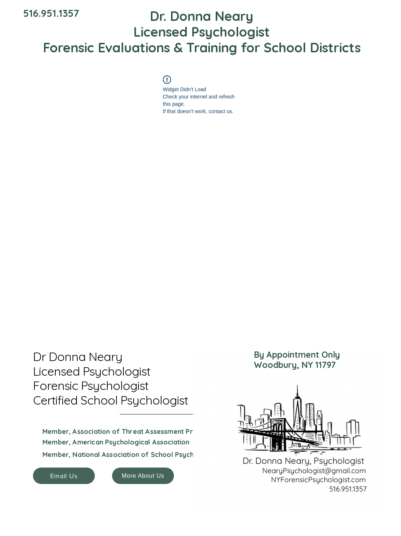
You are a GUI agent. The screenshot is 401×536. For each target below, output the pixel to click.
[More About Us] (143, 476)
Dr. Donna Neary (201, 16)
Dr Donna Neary (77, 356)
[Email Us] (64, 476)
